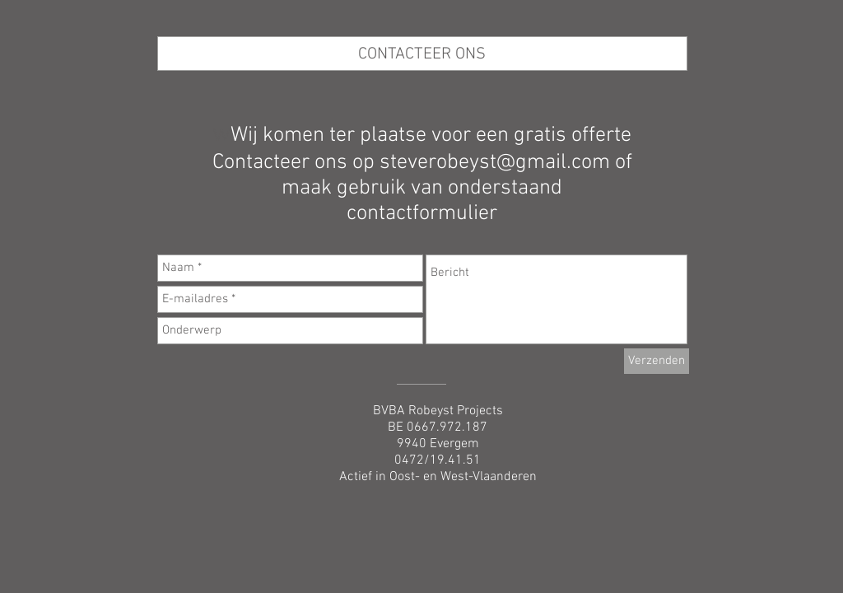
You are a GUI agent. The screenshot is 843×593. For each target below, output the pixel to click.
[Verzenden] (656, 361)
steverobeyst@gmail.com (495, 162)
